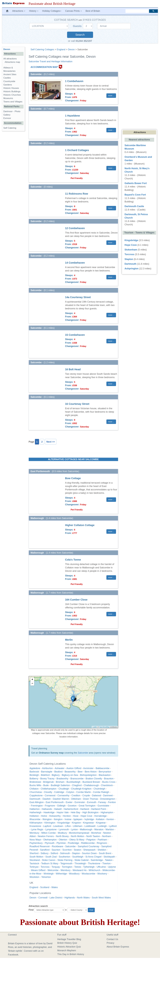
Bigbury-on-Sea (70, 775)
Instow (68, 819)
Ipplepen (77, 819)
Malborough (86, 829)
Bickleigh (34, 775)
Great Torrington (87, 805)
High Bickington (90, 812)
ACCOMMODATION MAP (44, 67)
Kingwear (101, 822)
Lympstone (51, 829)
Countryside (9, 81)
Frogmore (50, 805)
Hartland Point (98, 809)
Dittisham (76, 799)
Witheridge (61, 873)
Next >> (50, 441)
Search (80, 34)
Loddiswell (89, 826)
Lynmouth (64, 829)
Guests (77, 26)
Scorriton (67, 850)
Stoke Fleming (64, 860)
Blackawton (105, 775)
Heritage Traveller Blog (69, 939)
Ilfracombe (35, 819)
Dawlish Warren (61, 799)
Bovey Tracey (47, 778)
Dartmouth (35, 799)
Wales (54, 887)
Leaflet (94, 727)
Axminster (88, 768)
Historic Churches (12, 95)
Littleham (77, 826)
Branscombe (77, 778)
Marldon (109, 829)
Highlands (69, 897)
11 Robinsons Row (76, 193)
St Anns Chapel (93, 856)
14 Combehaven (75, 262)
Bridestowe (35, 782)
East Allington (37, 802)
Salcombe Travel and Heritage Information (50, 61)
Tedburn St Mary (49, 863)
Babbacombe (102, 768)
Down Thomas (90, 799)
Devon (71, 49)
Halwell (58, 809)
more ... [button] (111, 96)
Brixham (60, 782)
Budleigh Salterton (60, 785)
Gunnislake (103, 805)
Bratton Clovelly (94, 778)
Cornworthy (63, 795)
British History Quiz (67, 943)
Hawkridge (49, 812)
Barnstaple (46, 771)
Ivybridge (89, 819)
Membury (34, 833)
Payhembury (36, 843)
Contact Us (112, 939)
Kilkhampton (36, 822)
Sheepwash (89, 850)
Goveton (72, 805)
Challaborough (91, 785)
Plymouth (50, 843)
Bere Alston (91, 771)
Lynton (74, 829)
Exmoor (7, 118)
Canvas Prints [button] (73, 11)
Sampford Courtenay (88, 846)
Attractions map (12, 62)
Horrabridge (100, 816)
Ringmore (102, 843)
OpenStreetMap (104, 727)
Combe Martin (83, 792)
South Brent (105, 853)
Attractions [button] (18, 11)
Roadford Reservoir (40, 846)
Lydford (113, 826)
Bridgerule (48, 782)
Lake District (56, 897)
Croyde (86, 795)
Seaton (77, 850)
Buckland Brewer (91, 782)
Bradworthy (62, 778)
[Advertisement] (13, 173)
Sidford (54, 853)
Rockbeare (57, 846)
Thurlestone (94, 863)
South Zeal (51, 856)
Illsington (47, 819)
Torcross (45, 867)
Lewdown (58, 826)
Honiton (67, 816)
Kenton (110, 819)
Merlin (69, 639)
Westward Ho (80, 870)
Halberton (35, 809)
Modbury (62, 833)
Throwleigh (80, 863)
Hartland (84, 809)
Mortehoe (96, 833)
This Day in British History (70, 954)
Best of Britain (93, 11)
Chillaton (34, 788)
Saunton (56, 850)
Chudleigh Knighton (81, 788)
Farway (102, 802)
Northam (106, 836)
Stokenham (131, 249)
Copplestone (36, 795)
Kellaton (100, 819)
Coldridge (59, 792)
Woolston (34, 877)
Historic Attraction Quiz (69, 946)
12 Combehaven (75, 228)
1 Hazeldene (72, 115)
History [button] (33, 11)
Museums (8, 98)
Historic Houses (11, 88)
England (61, 49)
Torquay (56, 867)
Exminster (80, 802)
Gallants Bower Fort (136, 183)
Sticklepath (109, 856)
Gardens (7, 84)
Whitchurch (94, 870)
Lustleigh (102, 826)
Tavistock (35, 863)
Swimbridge (97, 860)
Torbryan (34, 867)
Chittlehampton (48, 788)
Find (31, 910)
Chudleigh (64, 788)
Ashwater (59, 768)
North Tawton (93, 836)
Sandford (45, 850)
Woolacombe (88, 873)
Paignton (91, 839)
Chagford (77, 785)
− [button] (32, 684)
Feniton (112, 802)
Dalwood (96, 795)
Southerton (64, 856)
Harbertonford (71, 809)
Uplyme (112, 867)
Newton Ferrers (46, 836)
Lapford (47, 826)
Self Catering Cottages (42, 49)
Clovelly (48, 792)
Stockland (35, 860)
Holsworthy (55, 816)
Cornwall (42, 897)
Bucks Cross (108, 782)
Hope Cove (86, 816)
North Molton (77, 836)
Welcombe (53, 870)
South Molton (36, 856)
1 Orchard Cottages (77, 150)
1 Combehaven (74, 81)
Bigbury (56, 775)
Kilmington (50, 822)
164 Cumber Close (76, 599)
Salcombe (83, 752)
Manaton (98, 829)
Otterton (63, 839)
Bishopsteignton (88, 775)
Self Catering (9, 128)
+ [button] (32, 680)
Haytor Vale (63, 812)
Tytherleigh (89, 867)
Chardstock (107, 785)
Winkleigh (49, 873)
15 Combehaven (75, 334)
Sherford (34, 853)
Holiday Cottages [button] (51, 11)
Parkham (102, 839)
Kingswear (88, 822)
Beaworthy (70, 771)
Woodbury (74, 873)
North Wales (83, 897)
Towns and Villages (12, 101)
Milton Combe (48, 833)
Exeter (69, 802)
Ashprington (131, 268)
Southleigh (77, 856)
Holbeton (34, 816)
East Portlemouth (55, 802)
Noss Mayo (35, 839)
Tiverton (106, 863)
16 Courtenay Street (77, 403)
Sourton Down (89, 853)
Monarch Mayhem (66, 950)
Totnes (77, 867)
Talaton (108, 860)
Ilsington (58, 819)
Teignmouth (66, 863)
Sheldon (102, 850)
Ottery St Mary (76, 839)
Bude (46, 785)
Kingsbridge (63, 822)
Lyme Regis (37, 829)
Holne (44, 816)
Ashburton (47, 768)
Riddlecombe (88, 843)
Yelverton (46, 877)
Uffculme (101, 867)
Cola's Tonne (73, 559)
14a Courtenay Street (78, 297)
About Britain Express (118, 946)
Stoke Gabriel (81, 860)
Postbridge (73, 843)
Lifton (68, 826)
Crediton (76, 795)
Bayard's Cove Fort (135, 194)
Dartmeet (108, 795)
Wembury (66, 870)
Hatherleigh (36, 812)
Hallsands (47, 809)
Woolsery (102, 873)
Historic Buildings (11, 91)
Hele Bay (75, 812)
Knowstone (35, 826)
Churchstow (36, 792)
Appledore (35, 768)
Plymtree (61, 843)
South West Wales (101, 897)
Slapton (76, 853)
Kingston (76, 822)
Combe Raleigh (101, 792)
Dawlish (47, 799)
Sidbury (45, 853)
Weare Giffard (38, 870)
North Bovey (62, 836)
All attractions (10, 58)
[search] (137, 11)
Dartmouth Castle (134, 206)
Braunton (109, 778)
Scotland (44, 887)
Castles (7, 78)
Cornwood (50, 795)
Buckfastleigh (73, 782)
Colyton (70, 792)
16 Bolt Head (73, 369)
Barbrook (34, 771)
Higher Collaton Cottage (79, 525)
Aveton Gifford (73, 768)
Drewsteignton (107, 799)
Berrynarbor (105, 771)
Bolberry (34, 778)
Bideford (45, 775)
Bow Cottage (73, 478)
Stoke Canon (48, 860)
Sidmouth (65, 853)
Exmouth (91, 802)
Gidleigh (61, 805)
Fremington (37, 805)
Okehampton (50, 839)
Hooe (76, 816)
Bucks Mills (35, 785)
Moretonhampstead (79, 833)
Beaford (58, 771)
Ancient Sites (9, 74)
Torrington (67, 867)
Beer (80, 771)
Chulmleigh (99, 788)
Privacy (110, 943)
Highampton (107, 812)
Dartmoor (8, 111)
